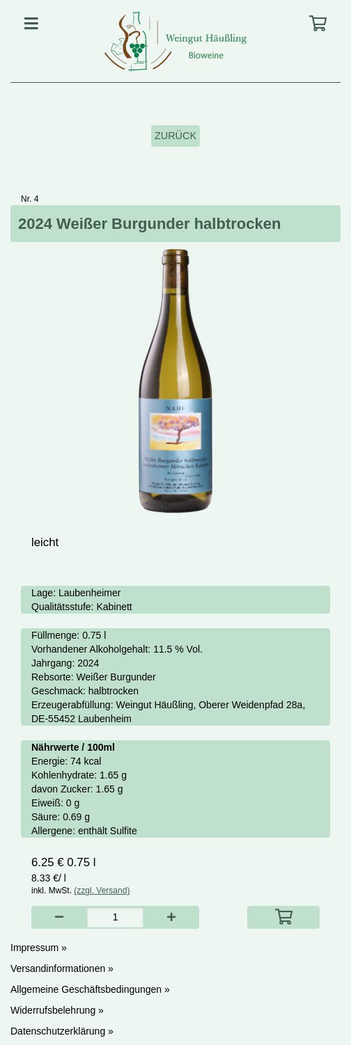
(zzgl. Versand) (102, 890)
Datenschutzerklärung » (62, 1031)
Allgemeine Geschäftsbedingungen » (90, 989)
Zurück (175, 135)
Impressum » (38, 947)
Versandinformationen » (62, 968)
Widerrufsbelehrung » (57, 1010)
